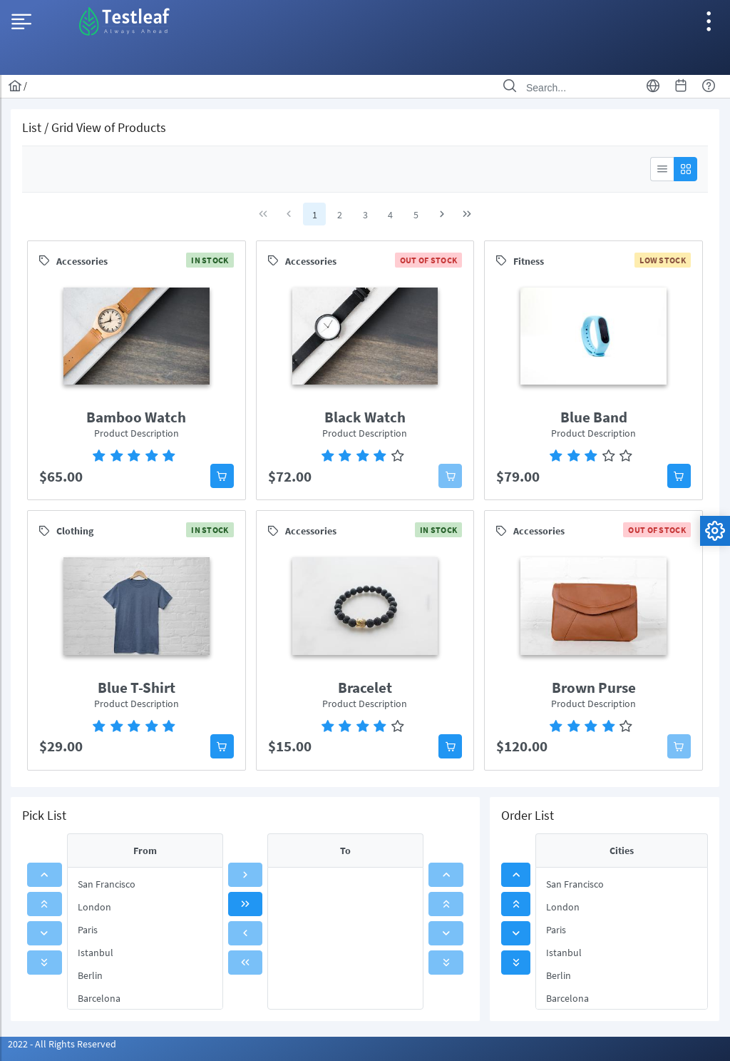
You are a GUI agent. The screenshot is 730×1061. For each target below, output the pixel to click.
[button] (222, 476)
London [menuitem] (94, 906)
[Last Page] (467, 214)
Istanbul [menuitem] (95, 952)
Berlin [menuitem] (90, 975)
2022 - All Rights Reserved (62, 1043)
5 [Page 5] (415, 214)
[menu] (145, 938)
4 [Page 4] (390, 214)
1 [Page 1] (314, 214)
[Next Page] (442, 214)
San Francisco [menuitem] (106, 884)
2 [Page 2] (339, 214)
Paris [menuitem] (88, 929)
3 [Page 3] (365, 214)
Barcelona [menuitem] (99, 998)
